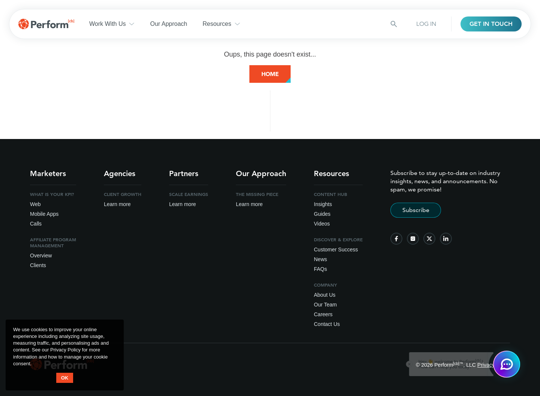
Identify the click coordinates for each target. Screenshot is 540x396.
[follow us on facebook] (396, 239)
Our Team (325, 305)
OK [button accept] (65, 378)
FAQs (320, 269)
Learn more (117, 204)
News (320, 259)
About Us (325, 295)
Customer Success (336, 250)
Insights (323, 204)
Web (35, 204)
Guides (322, 214)
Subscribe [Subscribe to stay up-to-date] (415, 210)
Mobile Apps (44, 214)
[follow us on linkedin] (446, 239)
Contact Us (327, 324)
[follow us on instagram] (413, 239)
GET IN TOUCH (491, 23)
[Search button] (393, 23)
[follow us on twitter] (429, 239)
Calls (36, 224)
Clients (38, 265)
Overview (41, 256)
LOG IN (426, 23)
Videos (322, 224)
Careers (323, 314)
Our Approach (168, 24)
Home (270, 74)
